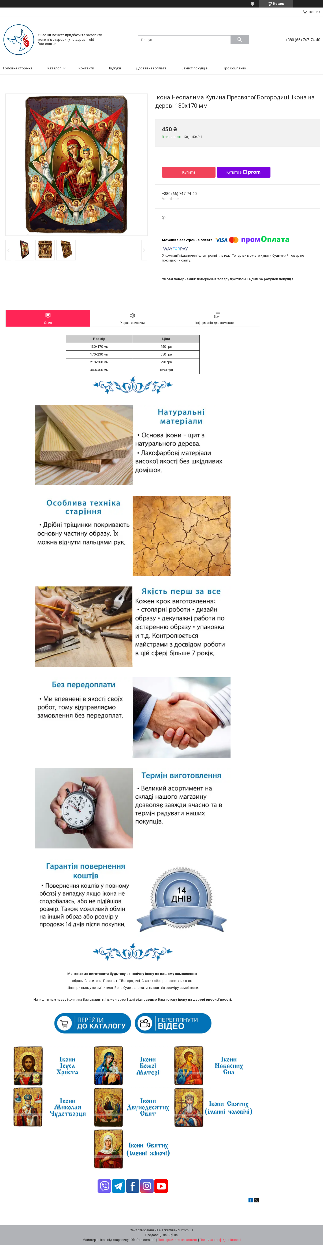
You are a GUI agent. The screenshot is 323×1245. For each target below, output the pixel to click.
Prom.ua (187, 1230)
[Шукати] (240, 39)
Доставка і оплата (151, 68)
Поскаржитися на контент (177, 1240)
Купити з (244, 172)
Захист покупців (194, 68)
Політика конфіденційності (220, 1240)
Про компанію (234, 68)
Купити (188, 172)
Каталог (54, 68)
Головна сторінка (17, 68)
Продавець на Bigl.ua (161, 1235)
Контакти (86, 68)
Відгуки (115, 68)
